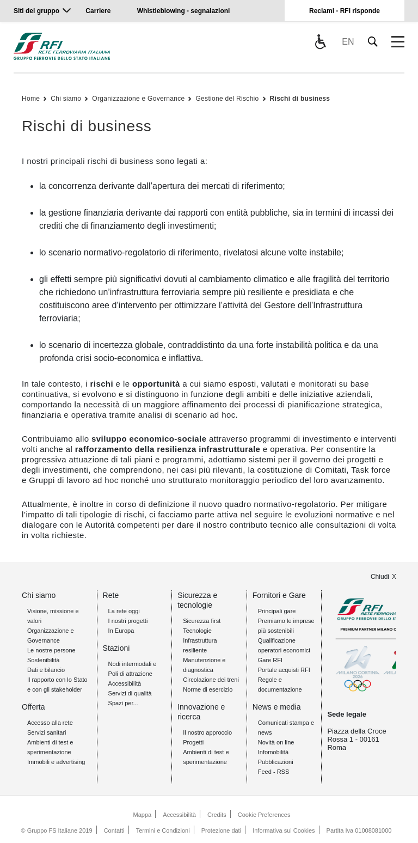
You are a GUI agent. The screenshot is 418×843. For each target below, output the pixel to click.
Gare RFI (270, 660)
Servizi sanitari (46, 732)
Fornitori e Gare (279, 595)
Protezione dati (221, 830)
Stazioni (116, 648)
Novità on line (276, 742)
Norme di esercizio (207, 689)
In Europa (121, 630)
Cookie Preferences (264, 814)
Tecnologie (197, 630)
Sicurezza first (201, 621)
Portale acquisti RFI (284, 670)
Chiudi (380, 577)
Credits (216, 814)
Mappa (142, 814)
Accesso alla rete (50, 722)
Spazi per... (123, 703)
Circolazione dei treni (211, 679)
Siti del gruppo (36, 11)
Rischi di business (300, 98)
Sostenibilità (43, 660)
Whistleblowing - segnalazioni (183, 11)
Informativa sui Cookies (284, 830)
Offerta (33, 706)
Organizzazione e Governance (138, 98)
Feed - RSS (273, 771)
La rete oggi (124, 611)
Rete (111, 595)
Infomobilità (273, 752)
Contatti (114, 830)
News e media (277, 706)
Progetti (193, 742)
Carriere (97, 11)
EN (348, 41)
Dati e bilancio (46, 670)
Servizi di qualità (130, 693)
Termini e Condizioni (163, 830)
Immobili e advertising (56, 762)
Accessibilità (125, 683)
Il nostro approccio (207, 732)
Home (31, 98)
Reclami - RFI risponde (344, 11)
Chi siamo (66, 98)
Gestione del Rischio (227, 98)
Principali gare (277, 611)
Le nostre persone (51, 650)
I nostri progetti (128, 621)
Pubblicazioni (275, 762)
